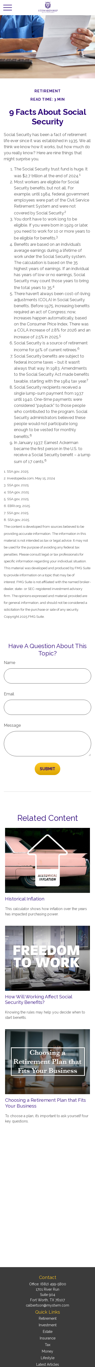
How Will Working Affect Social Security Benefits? (38, 999)
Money (47, 1351)
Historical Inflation (24, 898)
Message (12, 725)
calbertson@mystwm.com (47, 1305)
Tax (47, 1345)
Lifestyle (47, 1358)
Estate (47, 1332)
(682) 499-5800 (53, 1284)
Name (9, 662)
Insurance (47, 1338)
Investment (47, 1325)
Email (9, 694)
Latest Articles (47, 1364)
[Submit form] (47, 769)
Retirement (47, 1318)
